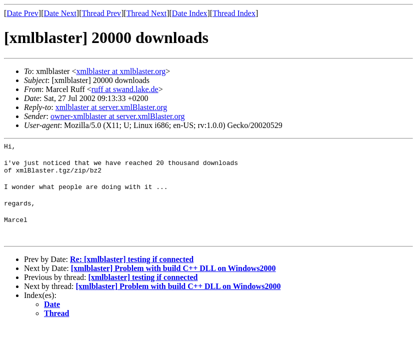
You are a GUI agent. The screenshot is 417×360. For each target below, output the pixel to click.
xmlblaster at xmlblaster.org (121, 71)
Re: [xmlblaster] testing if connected (132, 268)
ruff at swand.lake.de (125, 89)
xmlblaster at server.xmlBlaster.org (112, 107)
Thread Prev (101, 13)
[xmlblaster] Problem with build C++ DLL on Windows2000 (173, 277)
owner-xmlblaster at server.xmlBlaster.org (117, 116)
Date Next (60, 13)
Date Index (190, 13)
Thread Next (146, 13)
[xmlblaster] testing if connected (143, 286)
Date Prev (22, 13)
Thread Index (234, 13)
